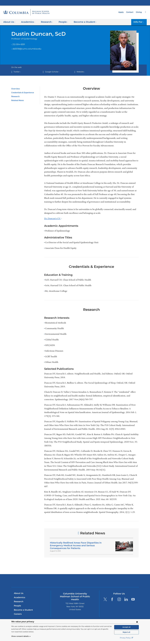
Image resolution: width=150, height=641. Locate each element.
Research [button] (45, 22)
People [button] (61, 22)
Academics (19, 597)
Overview (15, 89)
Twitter (17, 72)
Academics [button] (27, 22)
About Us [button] (9, 22)
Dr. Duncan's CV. (53, 218)
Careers (17, 614)
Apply (122, 12)
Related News (17, 100)
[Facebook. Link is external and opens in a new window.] (112, 599)
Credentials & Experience (22, 93)
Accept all (126, 627)
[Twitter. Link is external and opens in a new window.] (105, 599)
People (17, 606)
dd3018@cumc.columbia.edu (25, 49)
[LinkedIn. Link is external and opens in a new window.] (126, 599)
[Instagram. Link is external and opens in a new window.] (119, 599)
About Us (18, 593)
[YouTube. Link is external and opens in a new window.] (133, 599)
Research (15, 96)
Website (80, 72)
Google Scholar (51, 72)
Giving (139, 12)
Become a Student (22, 610)
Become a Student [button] (82, 22)
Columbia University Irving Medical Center (75, 2)
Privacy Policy (126, 638)
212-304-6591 (18, 44)
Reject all (126, 632)
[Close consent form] (137, 622)
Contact (130, 12)
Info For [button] (139, 22)
